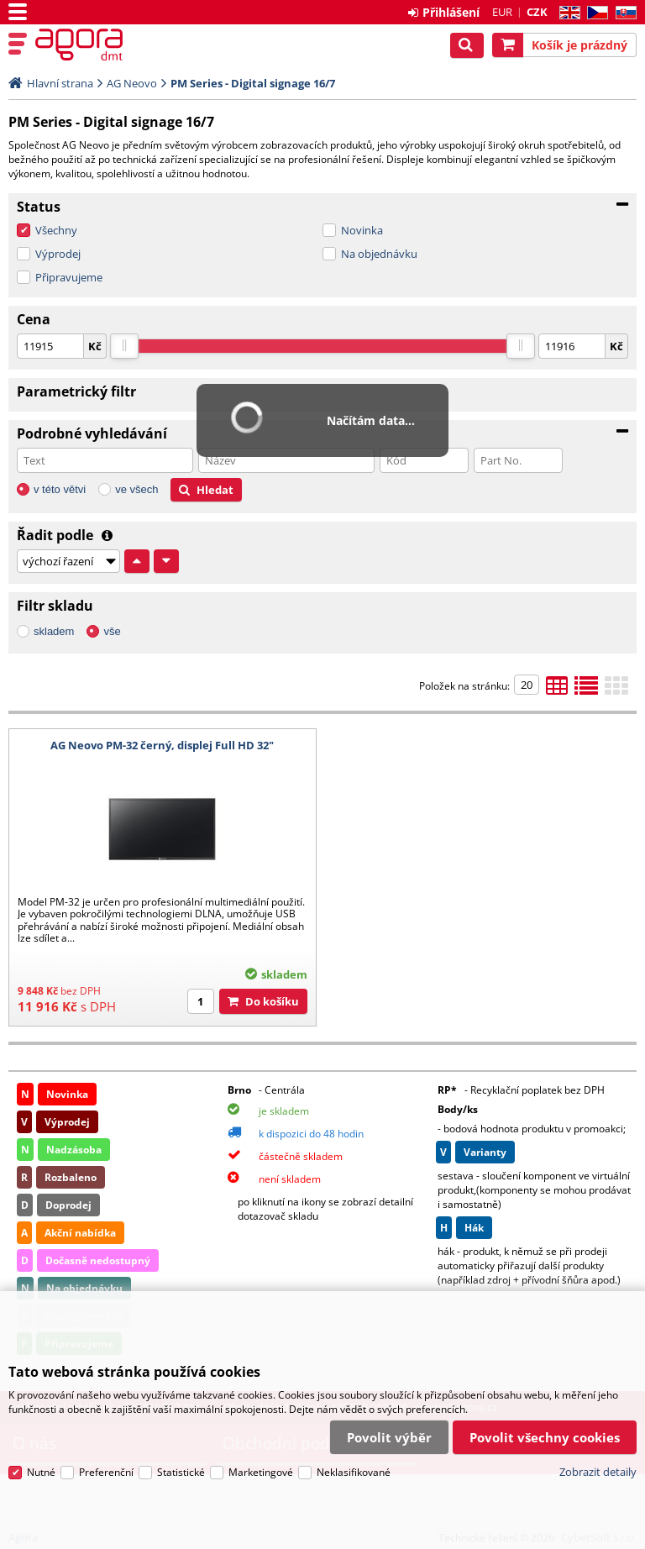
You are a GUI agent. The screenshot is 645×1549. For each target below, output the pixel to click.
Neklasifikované (354, 1472)
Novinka (362, 230)
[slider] (124, 346)
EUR (502, 11)
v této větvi (60, 489)
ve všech (136, 489)
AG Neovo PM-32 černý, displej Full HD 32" (162, 745)
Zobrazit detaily (598, 1471)
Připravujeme (68, 277)
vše (111, 631)
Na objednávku (379, 253)
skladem (54, 631)
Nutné (41, 1472)
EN (567, 13)
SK (622, 13)
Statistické (181, 1472)
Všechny (56, 230)
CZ (594, 13)
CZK (537, 11)
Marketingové (260, 1472)
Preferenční (106, 1472)
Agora (85, 44)
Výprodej (58, 253)
